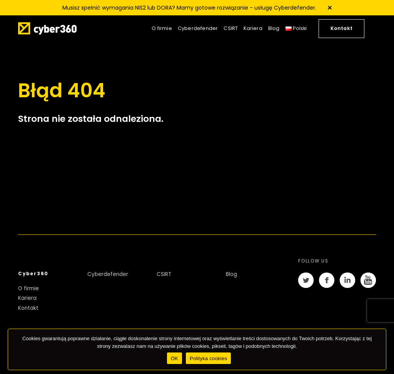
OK (174, 358)
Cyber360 (33, 274)
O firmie (162, 28)
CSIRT (231, 28)
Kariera (253, 28)
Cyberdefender (198, 28)
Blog (274, 28)
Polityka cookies (208, 358)
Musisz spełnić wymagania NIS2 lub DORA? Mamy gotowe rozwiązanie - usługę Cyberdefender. (189, 8)
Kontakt (341, 28)
